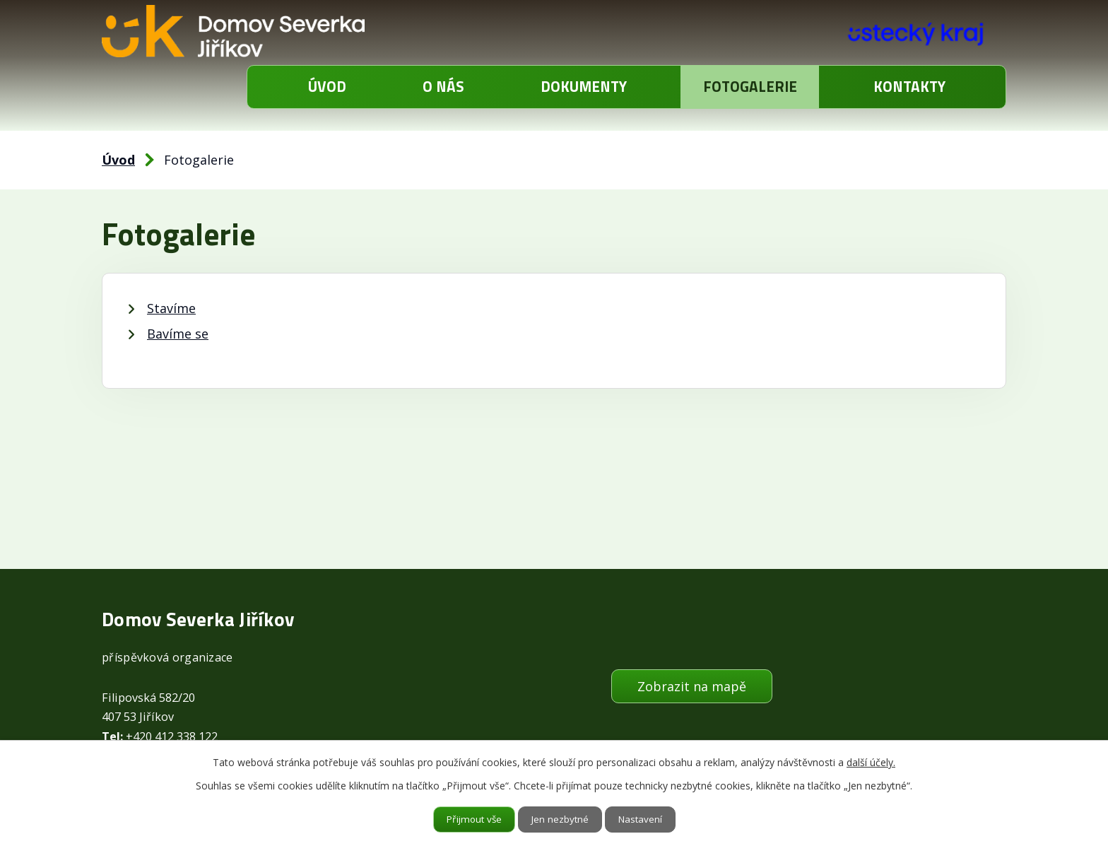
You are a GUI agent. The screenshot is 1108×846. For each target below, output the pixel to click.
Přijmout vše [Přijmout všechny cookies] (472, 819)
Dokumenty (584, 86)
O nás (443, 86)
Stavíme (171, 308)
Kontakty (909, 86)
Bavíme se (177, 333)
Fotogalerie (750, 86)
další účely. (871, 761)
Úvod (327, 86)
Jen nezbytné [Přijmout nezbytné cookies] (560, 819)
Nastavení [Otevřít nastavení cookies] (643, 819)
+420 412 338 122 (172, 736)
